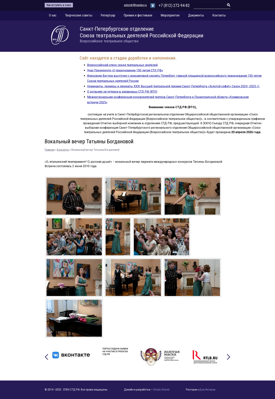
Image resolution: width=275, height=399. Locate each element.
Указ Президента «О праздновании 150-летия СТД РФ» (125, 70)
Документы (196, 15)
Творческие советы (78, 15)
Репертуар (108, 15)
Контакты (219, 15)
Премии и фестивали (138, 15)
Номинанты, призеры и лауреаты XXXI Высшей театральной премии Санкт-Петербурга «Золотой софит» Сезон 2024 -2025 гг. (173, 86)
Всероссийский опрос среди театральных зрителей (122, 65)
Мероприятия (170, 15)
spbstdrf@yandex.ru (135, 5)
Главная (49, 149)
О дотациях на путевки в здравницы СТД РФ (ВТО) (122, 91)
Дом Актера (206, 389)
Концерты (63, 149)
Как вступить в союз (59, 5)
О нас (52, 15)
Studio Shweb (161, 389)
